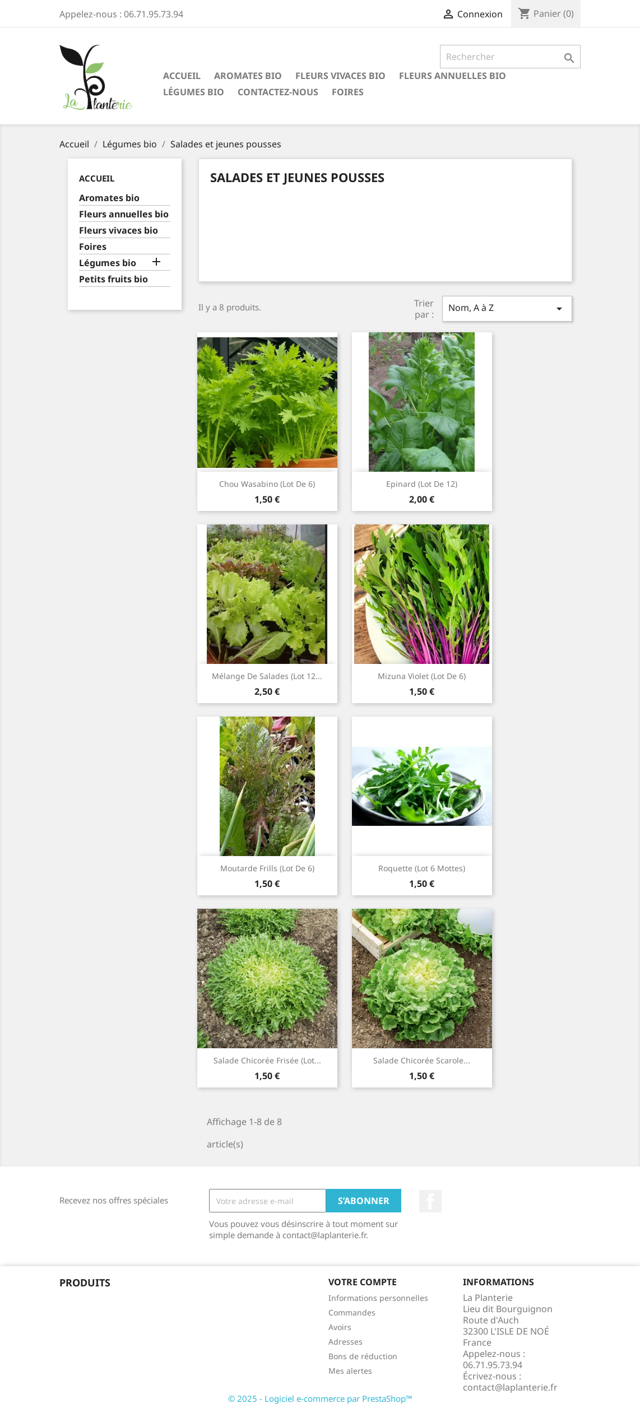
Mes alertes (350, 1370)
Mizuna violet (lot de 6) (422, 676)
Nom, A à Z (507, 308)
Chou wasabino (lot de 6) (267, 483)
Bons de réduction (362, 1356)
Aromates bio (248, 75)
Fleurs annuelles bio (452, 75)
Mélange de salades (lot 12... (267, 676)
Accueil (182, 75)
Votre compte (362, 1282)
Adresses (345, 1341)
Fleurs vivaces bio (340, 75)
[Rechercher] (510, 56)
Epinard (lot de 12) (421, 483)
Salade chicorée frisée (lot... (267, 1060)
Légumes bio (193, 92)
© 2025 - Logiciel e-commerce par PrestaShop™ (320, 1398)
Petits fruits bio (113, 279)
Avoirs (339, 1327)
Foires (348, 92)
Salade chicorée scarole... (421, 1060)
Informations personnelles (378, 1298)
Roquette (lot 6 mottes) (421, 868)
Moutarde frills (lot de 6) (267, 868)
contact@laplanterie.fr (510, 1387)
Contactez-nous (278, 92)
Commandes (351, 1312)
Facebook (430, 1201)
